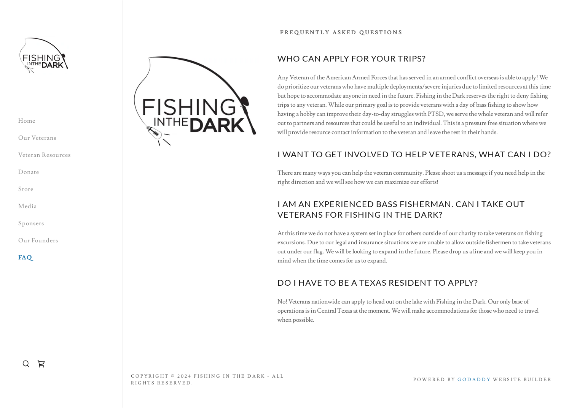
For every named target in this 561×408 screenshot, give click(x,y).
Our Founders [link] (38, 240)
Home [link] (26, 121)
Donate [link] (28, 172)
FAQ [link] (25, 257)
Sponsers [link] (31, 223)
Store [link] (25, 189)
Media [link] (27, 206)
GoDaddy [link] (474, 380)
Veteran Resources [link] (44, 155)
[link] (43, 54)
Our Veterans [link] (37, 138)
